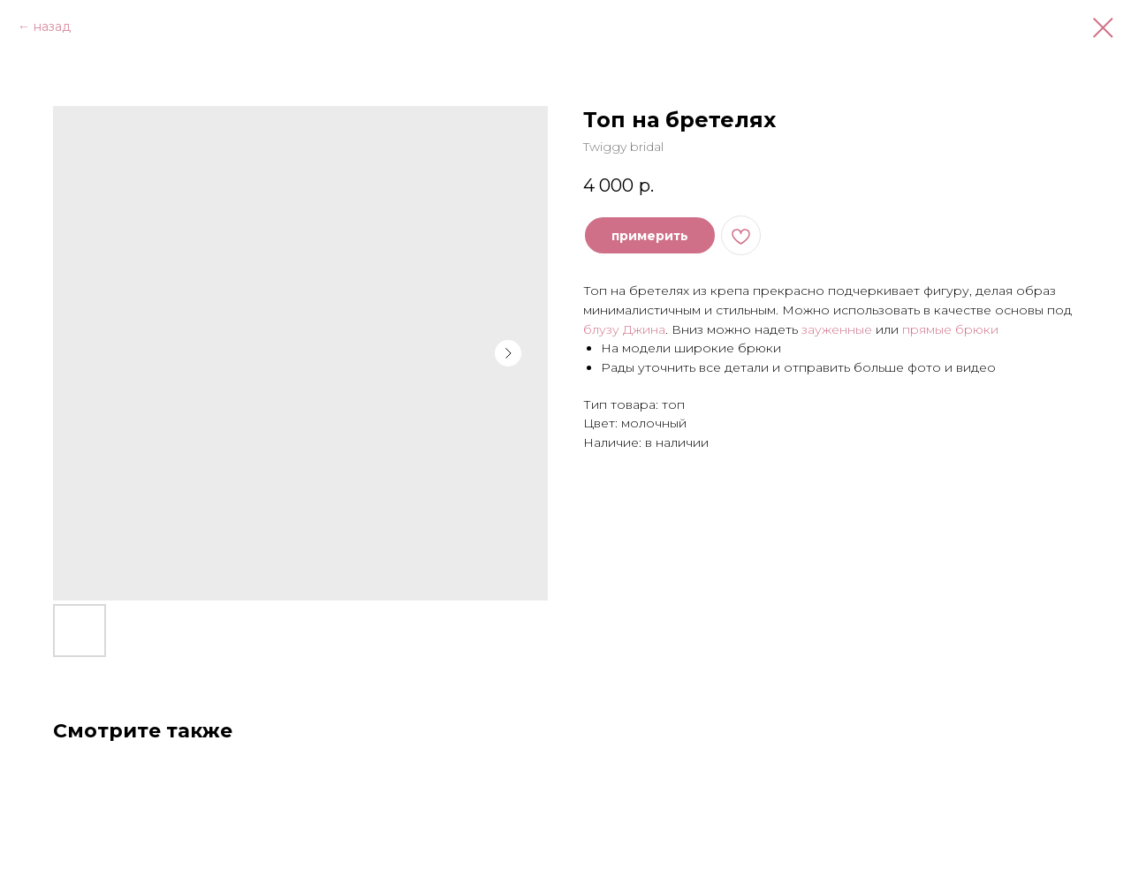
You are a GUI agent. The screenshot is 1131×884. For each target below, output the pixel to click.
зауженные (836, 329)
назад (52, 26)
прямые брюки (950, 329)
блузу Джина (624, 329)
